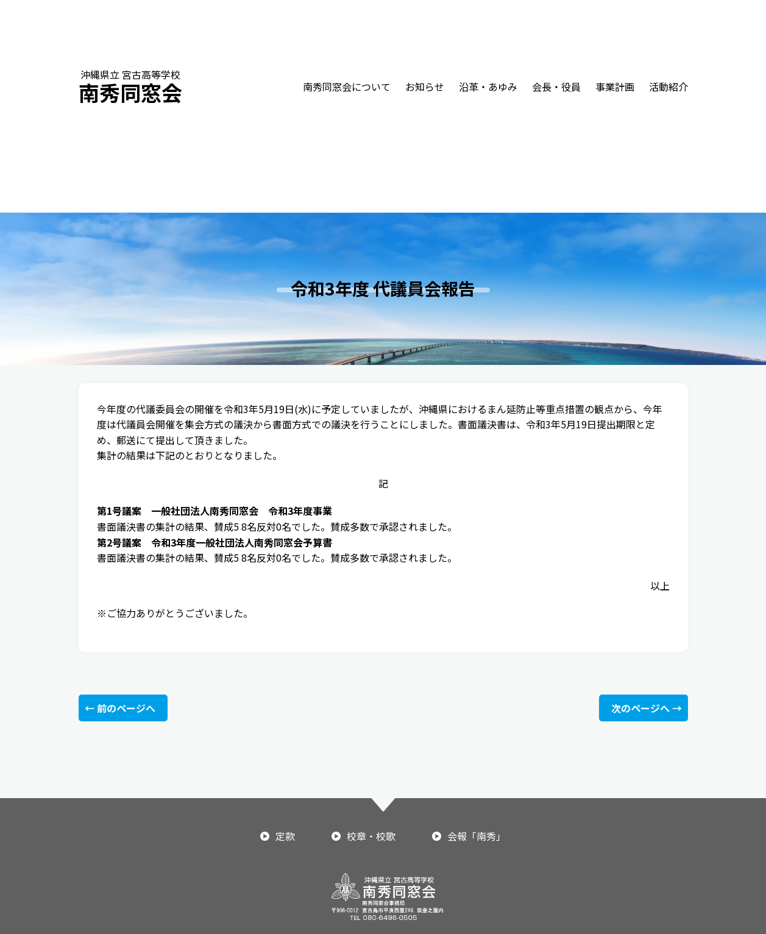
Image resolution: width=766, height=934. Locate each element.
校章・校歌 (371, 836)
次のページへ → (646, 708)
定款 (285, 836)
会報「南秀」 (476, 836)
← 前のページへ (120, 708)
